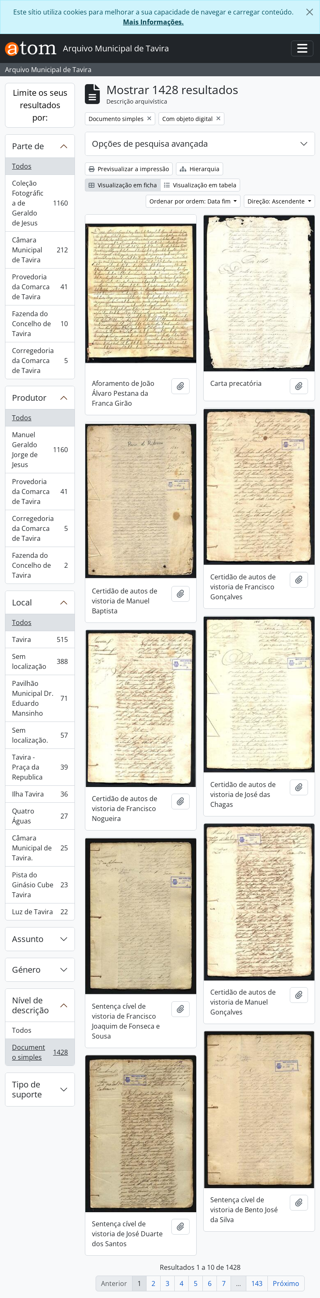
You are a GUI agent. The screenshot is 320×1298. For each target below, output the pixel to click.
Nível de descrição (30, 1005)
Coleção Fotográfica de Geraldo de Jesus (40, 203)
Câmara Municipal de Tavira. (40, 847)
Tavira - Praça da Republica (40, 767)
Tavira (40, 641)
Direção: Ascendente (277, 201)
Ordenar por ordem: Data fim (190, 201)
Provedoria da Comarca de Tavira (40, 286)
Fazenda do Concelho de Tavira (40, 323)
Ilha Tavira (40, 796)
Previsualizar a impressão (129, 169)
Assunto (27, 938)
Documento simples (40, 1052)
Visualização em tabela (200, 185)
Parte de (28, 146)
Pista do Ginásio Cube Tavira (40, 884)
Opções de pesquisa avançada (150, 143)
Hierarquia (199, 169)
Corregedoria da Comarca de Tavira (40, 360)
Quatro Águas (40, 816)
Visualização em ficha (123, 185)
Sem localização (40, 661)
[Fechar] (310, 12)
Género (26, 969)
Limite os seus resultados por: (40, 105)
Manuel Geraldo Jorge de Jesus (40, 449)
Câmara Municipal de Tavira (40, 249)
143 (256, 1283)
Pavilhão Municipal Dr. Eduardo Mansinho (40, 698)
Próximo (286, 1283)
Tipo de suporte (27, 1089)
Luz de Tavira (40, 913)
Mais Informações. (153, 22)
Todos (21, 166)
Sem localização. (40, 735)
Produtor (29, 397)
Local (22, 602)
